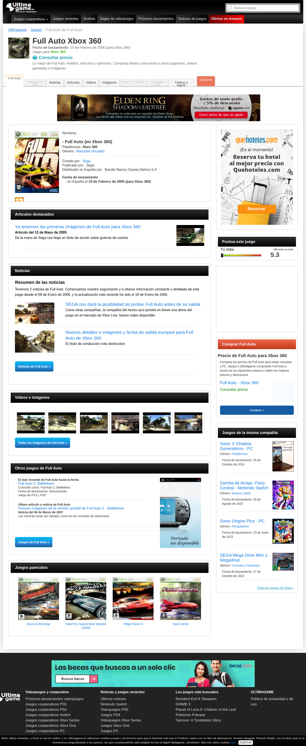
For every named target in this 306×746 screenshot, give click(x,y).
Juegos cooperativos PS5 (46, 704)
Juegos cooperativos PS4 (46, 710)
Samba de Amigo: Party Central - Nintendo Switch (244, 485)
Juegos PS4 (110, 715)
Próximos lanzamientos (156, 19)
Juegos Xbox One (115, 726)
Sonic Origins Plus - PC (242, 521)
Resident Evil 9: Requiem (196, 699)
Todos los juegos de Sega (274, 588)
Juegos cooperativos (31, 19)
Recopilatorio (240, 526)
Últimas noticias (113, 699)
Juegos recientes (66, 19)
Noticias (55, 82)
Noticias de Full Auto (33, 366)
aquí (233, 742)
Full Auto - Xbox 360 (239, 382)
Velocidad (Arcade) (89, 151)
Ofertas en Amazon (226, 19)
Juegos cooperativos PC (45, 731)
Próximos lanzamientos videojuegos (54, 699)
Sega (86, 161)
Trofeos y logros (181, 84)
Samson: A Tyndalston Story (198, 720)
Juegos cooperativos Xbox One (50, 726)
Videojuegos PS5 (114, 710)
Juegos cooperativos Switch (48, 715)
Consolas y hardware (246, 565)
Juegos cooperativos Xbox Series (52, 720)
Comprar (206, 79)
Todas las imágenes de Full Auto (41, 442)
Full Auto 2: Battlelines (36, 483)
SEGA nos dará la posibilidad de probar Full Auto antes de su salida (132, 304)
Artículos (73, 82)
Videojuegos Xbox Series (121, 720)
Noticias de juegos (192, 19)
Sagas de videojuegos (116, 19)
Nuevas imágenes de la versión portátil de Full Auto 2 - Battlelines (71, 508)
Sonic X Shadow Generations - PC (236, 446)
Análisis (89, 19)
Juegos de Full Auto (32, 542)
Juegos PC (109, 731)
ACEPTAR (246, 742)
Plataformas (240, 454)
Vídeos (91, 82)
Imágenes (109, 82)
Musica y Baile (241, 493)
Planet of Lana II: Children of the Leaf (206, 710)
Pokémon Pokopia (190, 715)
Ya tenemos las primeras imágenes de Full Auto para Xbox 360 (77, 226)
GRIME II (183, 704)
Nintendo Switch (114, 704)
